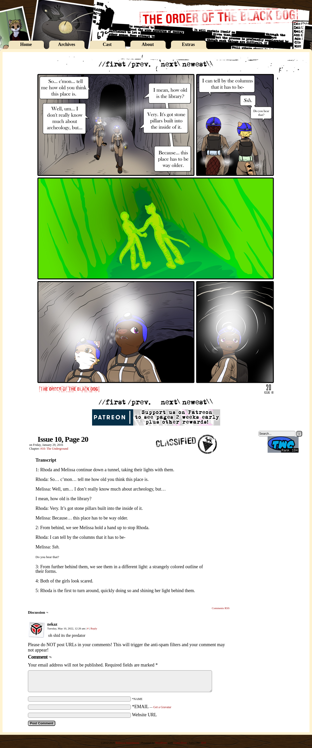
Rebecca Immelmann (127, 742)
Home (26, 44)
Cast (107, 44)
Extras (188, 44)
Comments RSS (221, 608)
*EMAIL (151, 706)
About (148, 44)
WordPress (161, 742)
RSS (203, 742)
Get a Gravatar (162, 707)
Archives (66, 44)
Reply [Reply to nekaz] (94, 628)
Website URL (144, 714)
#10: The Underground (54, 448)
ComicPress (180, 742)
